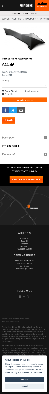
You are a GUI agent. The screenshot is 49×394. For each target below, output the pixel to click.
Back (9, 120)
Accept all (24, 380)
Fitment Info (9, 154)
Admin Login (5, 321)
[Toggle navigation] (2, 5)
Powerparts (30, 19)
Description (8, 137)
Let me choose (36, 372)
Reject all (24, 386)
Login (33, 13)
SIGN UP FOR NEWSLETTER (26, 179)
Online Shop (16, 19)
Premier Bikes (26, 5)
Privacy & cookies (14, 321)
